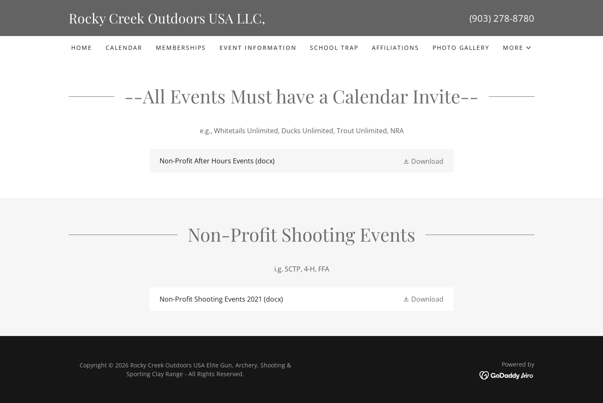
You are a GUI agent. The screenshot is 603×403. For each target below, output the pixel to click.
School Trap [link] (334, 48)
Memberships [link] (181, 48)
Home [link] (81, 48)
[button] (517, 48)
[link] (185, 21)
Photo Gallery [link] (461, 48)
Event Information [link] (257, 48)
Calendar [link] (124, 48)
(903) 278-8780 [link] (501, 18)
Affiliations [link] (395, 48)
